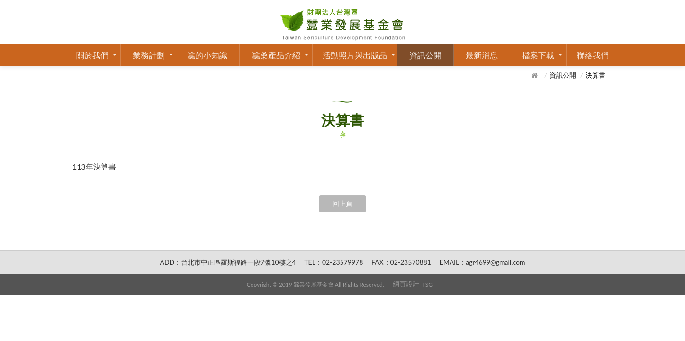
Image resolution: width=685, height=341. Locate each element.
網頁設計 (406, 284)
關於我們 (92, 55)
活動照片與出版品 (355, 55)
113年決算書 (94, 166)
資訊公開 (425, 55)
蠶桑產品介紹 (276, 55)
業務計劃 (149, 55)
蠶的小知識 (207, 55)
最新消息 (482, 55)
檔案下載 (538, 55)
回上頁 (342, 203)
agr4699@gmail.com (495, 262)
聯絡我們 (593, 55)
